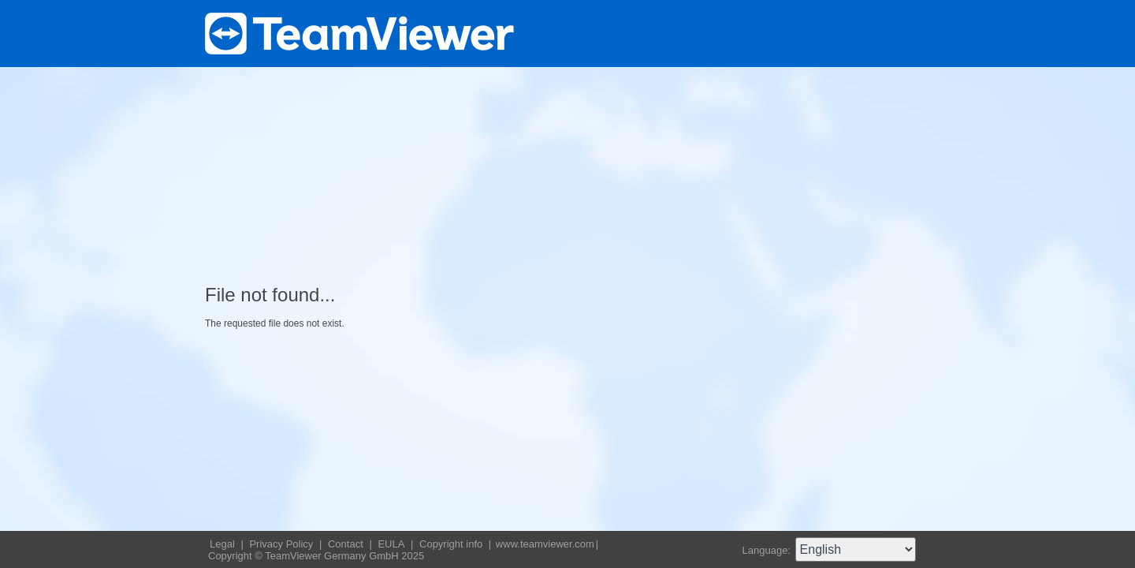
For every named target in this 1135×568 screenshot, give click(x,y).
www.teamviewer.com (545, 544)
